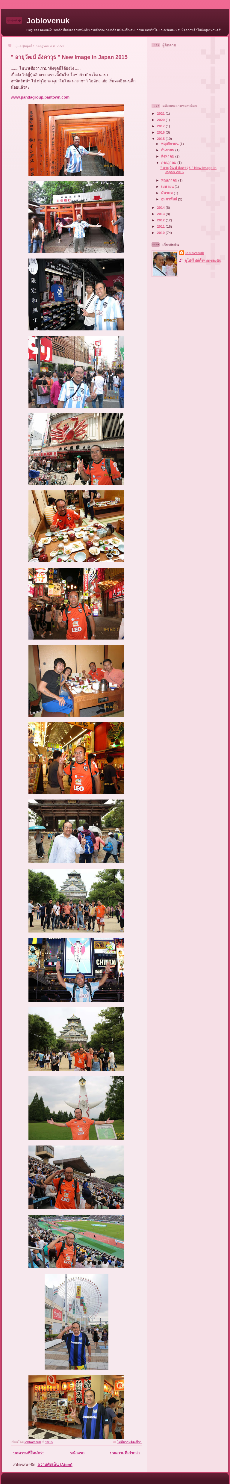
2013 (161, 214)
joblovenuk (194, 253)
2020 (161, 120)
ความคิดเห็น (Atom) (54, 1464)
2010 (161, 233)
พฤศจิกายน (170, 144)
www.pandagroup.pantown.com (40, 97)
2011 (161, 226)
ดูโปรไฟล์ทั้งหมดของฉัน (202, 260)
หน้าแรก (77, 1453)
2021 (161, 113)
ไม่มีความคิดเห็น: (129, 1442)
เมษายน (168, 186)
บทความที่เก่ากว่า (125, 1453)
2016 (161, 132)
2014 (161, 207)
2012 (161, 220)
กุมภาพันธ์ (169, 199)
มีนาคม (167, 193)
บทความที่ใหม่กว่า (28, 1453)
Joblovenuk (47, 20)
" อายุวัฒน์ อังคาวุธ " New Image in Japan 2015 (69, 57)
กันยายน (168, 150)
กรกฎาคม (169, 162)
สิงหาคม (168, 156)
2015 (161, 138)
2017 (161, 126)
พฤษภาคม (169, 180)
